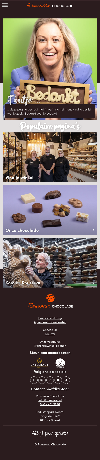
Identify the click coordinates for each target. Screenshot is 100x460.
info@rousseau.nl (50, 400)
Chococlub (50, 330)
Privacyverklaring (50, 318)
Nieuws (50, 334)
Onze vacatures (50, 341)
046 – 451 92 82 (50, 404)
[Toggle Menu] (5, 5)
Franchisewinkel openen (50, 345)
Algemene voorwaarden (50, 322)
